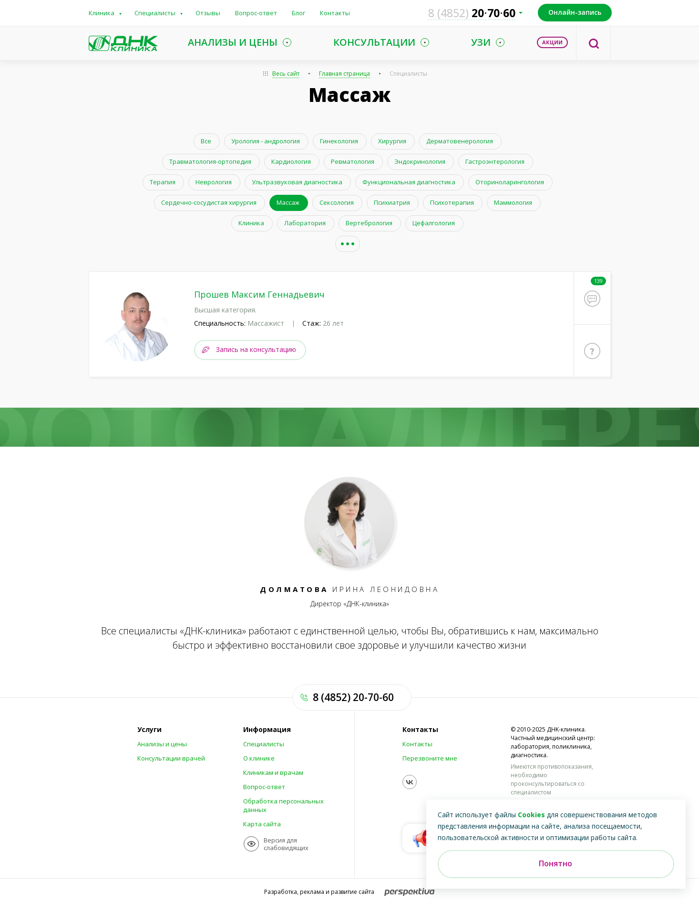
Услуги (149, 728)
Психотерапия (452, 202)
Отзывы (207, 13)
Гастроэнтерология (494, 161)
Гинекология (339, 141)
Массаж (288, 202)
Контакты (335, 13)
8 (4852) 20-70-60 (353, 696)
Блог (298, 13)
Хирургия (392, 141)
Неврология (213, 182)
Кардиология (291, 161)
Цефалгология (433, 223)
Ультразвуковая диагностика (297, 182)
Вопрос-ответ (256, 13)
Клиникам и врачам (273, 771)
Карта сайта (262, 823)
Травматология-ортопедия (210, 161)
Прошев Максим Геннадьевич (259, 294)
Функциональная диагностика (408, 182)
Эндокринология (419, 161)
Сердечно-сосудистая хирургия (209, 202)
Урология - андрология (265, 141)
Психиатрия (392, 202)
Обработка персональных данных (283, 804)
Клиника (101, 13)
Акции (552, 42)
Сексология (336, 202)
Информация (267, 728)
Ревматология (352, 161)
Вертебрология (369, 223)
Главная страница (344, 74)
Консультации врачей (171, 757)
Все (206, 141)
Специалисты (154, 13)
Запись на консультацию (256, 347)
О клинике (259, 757)
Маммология (513, 202)
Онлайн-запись (574, 12)
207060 (471, 13)
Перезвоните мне (429, 757)
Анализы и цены (162, 743)
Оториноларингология (509, 182)
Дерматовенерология (459, 141)
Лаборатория (305, 223)
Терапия (162, 182)
